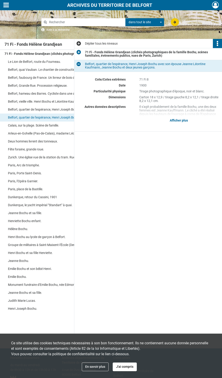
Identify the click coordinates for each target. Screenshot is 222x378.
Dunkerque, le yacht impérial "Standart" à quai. (40, 205)
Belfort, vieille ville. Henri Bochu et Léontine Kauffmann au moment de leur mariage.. (53, 101)
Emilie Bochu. (17, 277)
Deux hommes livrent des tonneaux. (33, 141)
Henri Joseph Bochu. (22, 308)
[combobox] (144, 22)
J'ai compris (124, 366)
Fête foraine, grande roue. (26, 149)
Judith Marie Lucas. (22, 300)
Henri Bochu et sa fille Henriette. (30, 253)
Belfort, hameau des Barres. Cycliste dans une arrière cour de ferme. (53, 93)
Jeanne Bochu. (18, 261)
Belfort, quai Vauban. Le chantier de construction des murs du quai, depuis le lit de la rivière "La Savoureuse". (53, 69)
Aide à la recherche (58, 29)
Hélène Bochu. (18, 229)
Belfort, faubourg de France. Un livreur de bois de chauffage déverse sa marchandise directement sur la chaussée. (53, 77)
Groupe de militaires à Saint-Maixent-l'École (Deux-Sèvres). (48, 245)
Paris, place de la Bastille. (25, 189)
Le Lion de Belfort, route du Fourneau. (34, 61)
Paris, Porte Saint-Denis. (25, 173)
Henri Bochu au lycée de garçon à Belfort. (37, 237)
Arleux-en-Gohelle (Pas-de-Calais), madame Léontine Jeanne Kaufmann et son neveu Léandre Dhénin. (53, 133)
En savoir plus (95, 366)
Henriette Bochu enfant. (25, 221)
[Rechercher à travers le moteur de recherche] (85, 22)
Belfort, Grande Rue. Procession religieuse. (37, 85)
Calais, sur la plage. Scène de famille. (33, 125)
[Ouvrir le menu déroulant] (6, 5)
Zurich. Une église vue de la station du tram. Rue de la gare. (49, 157)
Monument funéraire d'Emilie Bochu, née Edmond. (42, 285)
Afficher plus (179, 120)
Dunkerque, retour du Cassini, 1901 (32, 197)
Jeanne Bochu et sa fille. (25, 213)
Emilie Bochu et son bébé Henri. (30, 269)
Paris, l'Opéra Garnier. (23, 181)
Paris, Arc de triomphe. (24, 165)
